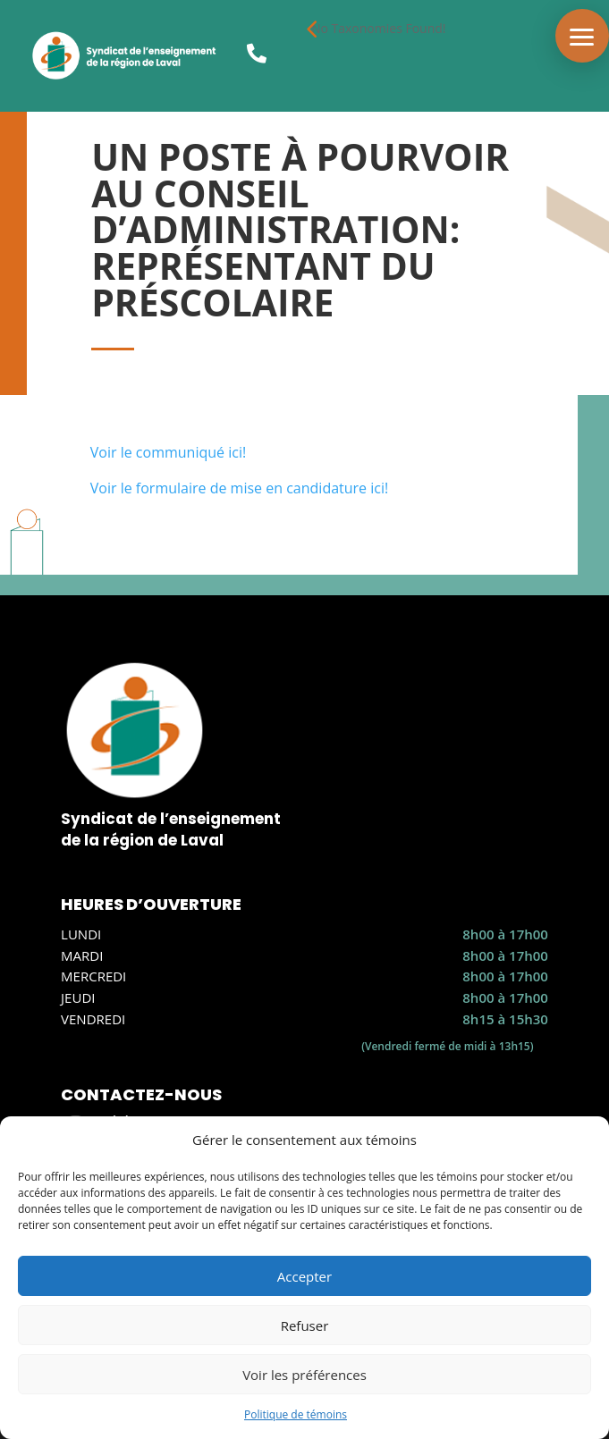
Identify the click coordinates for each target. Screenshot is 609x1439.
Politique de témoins (295, 1414)
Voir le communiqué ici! (168, 452)
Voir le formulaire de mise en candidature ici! (239, 488)
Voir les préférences (304, 1375)
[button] (582, 36)
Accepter (304, 1276)
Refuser (305, 1325)
